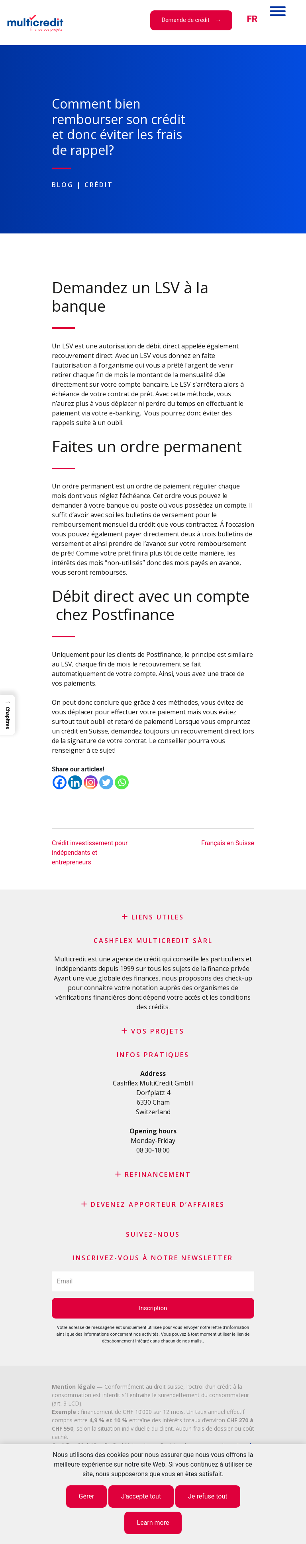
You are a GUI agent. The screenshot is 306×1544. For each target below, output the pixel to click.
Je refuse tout (207, 1496)
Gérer (86, 1496)
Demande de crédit (186, 20)
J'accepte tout (141, 1496)
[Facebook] (60, 782)
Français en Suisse (227, 843)
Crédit (98, 184)
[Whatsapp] (122, 782)
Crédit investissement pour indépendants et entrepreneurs (90, 852)
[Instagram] (91, 782)
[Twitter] (106, 782)
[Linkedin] (75, 782)
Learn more (153, 1522)
